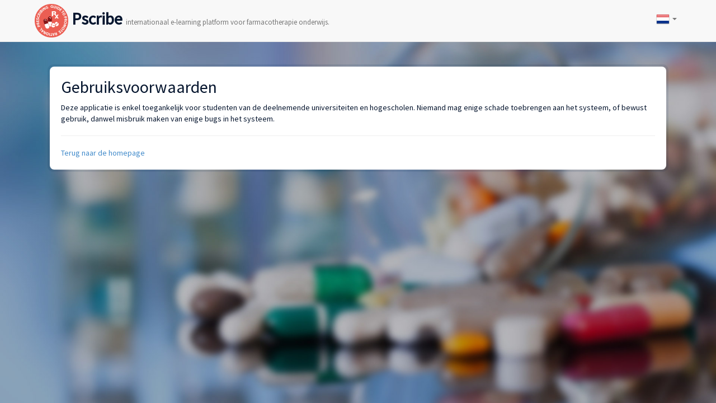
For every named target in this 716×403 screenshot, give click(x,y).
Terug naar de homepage (103, 153)
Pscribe (182, 7)
